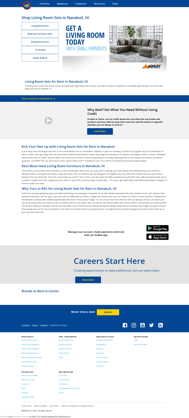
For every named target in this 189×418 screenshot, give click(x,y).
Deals (136, 340)
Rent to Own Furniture (29, 340)
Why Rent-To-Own (28, 380)
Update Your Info (65, 349)
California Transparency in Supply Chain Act (77, 406)
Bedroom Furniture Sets (40, 33)
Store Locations (102, 357)
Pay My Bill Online (27, 397)
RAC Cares (100, 353)
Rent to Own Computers (30, 349)
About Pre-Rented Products (31, 357)
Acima (61, 393)
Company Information (104, 340)
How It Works (64, 353)
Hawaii (35, 325)
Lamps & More (40, 57)
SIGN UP (108, 312)
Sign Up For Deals (140, 344)
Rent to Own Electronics (30, 353)
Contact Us (25, 384)
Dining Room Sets (40, 41)
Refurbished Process (29, 362)
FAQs (61, 357)
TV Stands (40, 49)
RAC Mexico (63, 384)
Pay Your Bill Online (66, 340)
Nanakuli (44, 325)
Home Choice (64, 380)
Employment (101, 344)
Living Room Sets (40, 25)
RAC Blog (99, 366)
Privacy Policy (26, 406)
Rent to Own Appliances (30, 344)
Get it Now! (63, 375)
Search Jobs (88, 279)
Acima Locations (102, 362)
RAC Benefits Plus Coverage (69, 388)
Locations (25, 325)
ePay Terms (54, 406)
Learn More (100, 131)
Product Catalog (27, 366)
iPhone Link (157, 237)
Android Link (157, 229)
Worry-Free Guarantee (29, 375)
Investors (99, 349)
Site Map (24, 393)
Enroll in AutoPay (65, 344)
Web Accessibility (40, 406)
